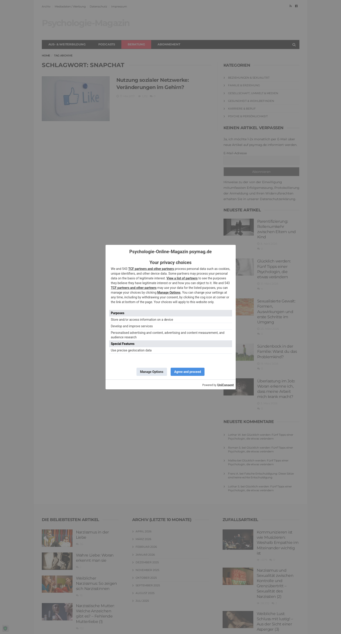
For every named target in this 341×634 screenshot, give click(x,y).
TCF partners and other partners (151, 269)
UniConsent (225, 385)
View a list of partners (182, 278)
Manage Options (169, 292)
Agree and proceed (187, 372)
